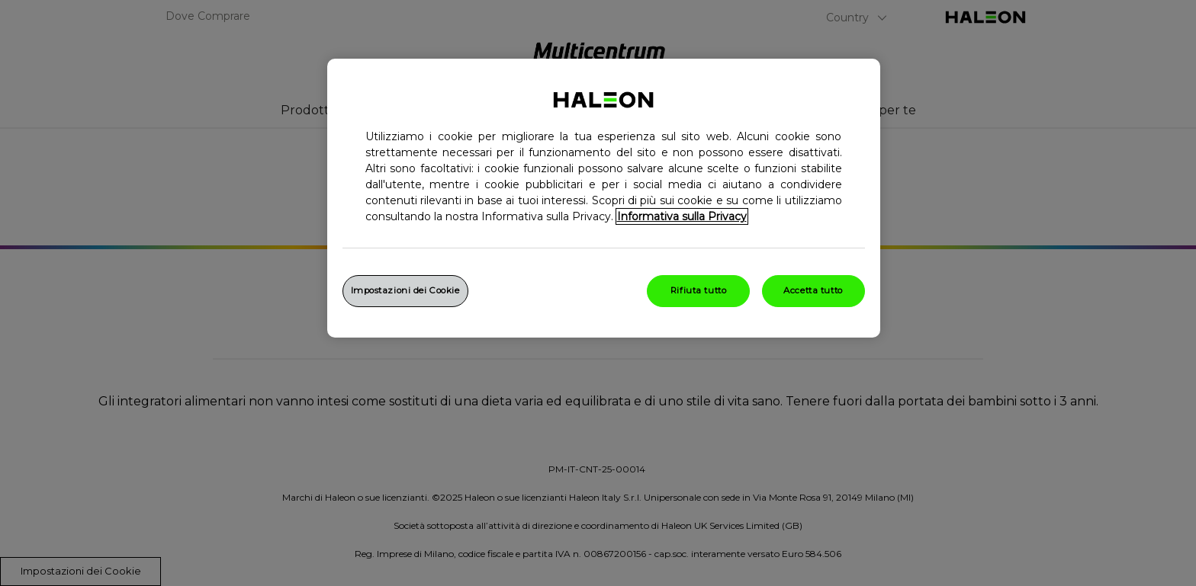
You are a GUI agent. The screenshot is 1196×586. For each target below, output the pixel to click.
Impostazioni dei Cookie (405, 290)
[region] (603, 198)
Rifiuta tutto (698, 290)
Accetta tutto (812, 290)
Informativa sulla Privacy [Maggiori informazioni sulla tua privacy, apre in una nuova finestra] (682, 216)
